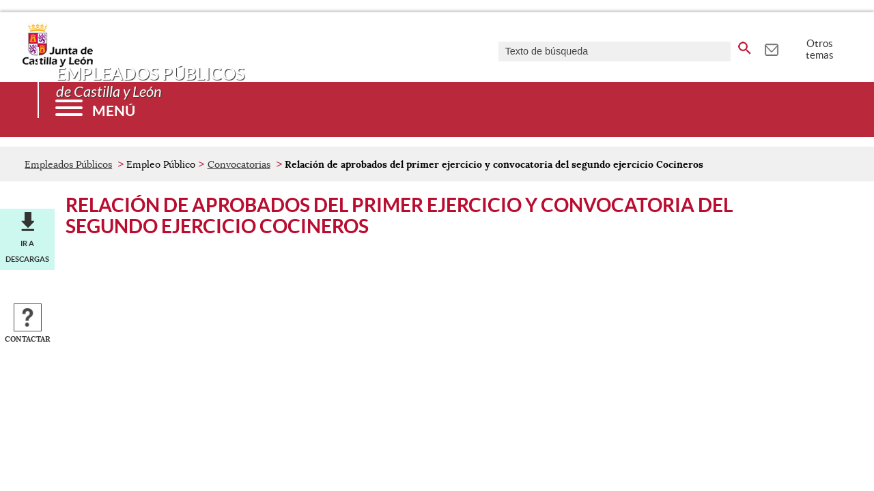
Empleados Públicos (68, 164)
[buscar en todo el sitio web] (744, 46)
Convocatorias (239, 164)
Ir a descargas (27, 251)
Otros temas (820, 49)
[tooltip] (771, 48)
